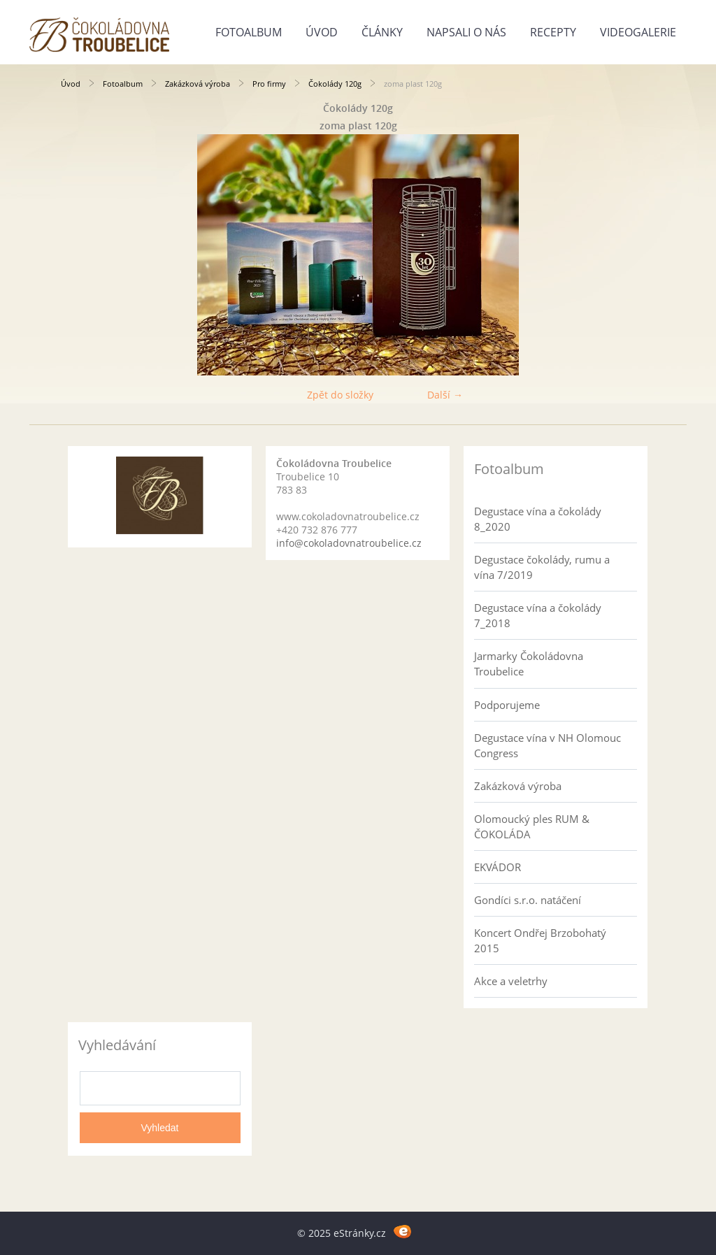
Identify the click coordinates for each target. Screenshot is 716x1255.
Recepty (553, 32)
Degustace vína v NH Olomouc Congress (547, 745)
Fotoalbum (248, 32)
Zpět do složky (340, 394)
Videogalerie (638, 32)
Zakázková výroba (197, 83)
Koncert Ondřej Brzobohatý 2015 (540, 940)
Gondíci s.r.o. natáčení (527, 900)
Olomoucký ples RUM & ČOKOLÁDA (531, 826)
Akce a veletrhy (510, 981)
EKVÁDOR (497, 867)
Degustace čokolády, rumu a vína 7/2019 (542, 567)
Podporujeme (507, 705)
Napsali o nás (466, 32)
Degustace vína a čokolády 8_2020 (537, 518)
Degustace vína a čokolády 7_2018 (537, 615)
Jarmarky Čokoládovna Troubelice (528, 663)
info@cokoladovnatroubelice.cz (349, 543)
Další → (445, 394)
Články (382, 32)
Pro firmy (269, 83)
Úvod (322, 32)
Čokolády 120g (334, 83)
